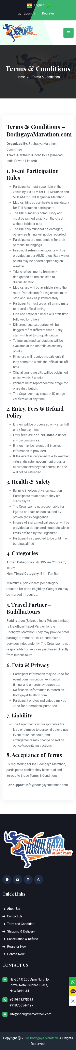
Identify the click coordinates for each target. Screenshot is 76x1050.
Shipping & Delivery (21, 931)
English (39, 5)
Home (20, 77)
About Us (13, 909)
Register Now (17, 946)
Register (48, 13)
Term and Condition (20, 924)
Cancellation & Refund (22, 939)
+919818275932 (21, 1000)
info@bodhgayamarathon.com (30, 1014)
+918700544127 (21, 1005)
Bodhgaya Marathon (44, 1038)
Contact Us (14, 916)
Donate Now (16, 954)
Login (28, 13)
